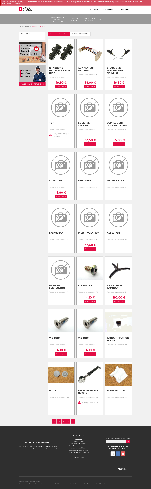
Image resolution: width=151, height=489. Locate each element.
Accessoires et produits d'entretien (58, 19)
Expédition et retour (60, 484)
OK (128, 442)
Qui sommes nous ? (24, 484)
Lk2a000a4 (56, 233)
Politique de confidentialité (94, 484)
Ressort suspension (57, 286)
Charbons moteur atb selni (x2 (115, 70)
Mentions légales (48, 484)
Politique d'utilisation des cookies (77, 484)
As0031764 (84, 180)
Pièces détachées (75, 19)
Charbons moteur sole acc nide (60, 70)
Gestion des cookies (109, 484)
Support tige (116, 390)
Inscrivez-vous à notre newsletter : (118, 438)
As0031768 (113, 233)
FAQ (100, 19)
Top (51, 123)
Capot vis (55, 180)
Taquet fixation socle (118, 339)
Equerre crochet (84, 124)
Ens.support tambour (115, 286)
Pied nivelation (89, 233)
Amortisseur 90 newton (88, 391)
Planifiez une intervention (32, 84)
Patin (52, 390)
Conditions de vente (37, 484)
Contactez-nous (78, 457)
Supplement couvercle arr (117, 124)
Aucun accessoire (80, 34)
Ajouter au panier (61, 86)
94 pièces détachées (59, 34)
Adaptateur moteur (86, 69)
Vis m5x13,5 (85, 285)
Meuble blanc (116, 180)
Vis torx (54, 338)
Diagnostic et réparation (90, 19)
